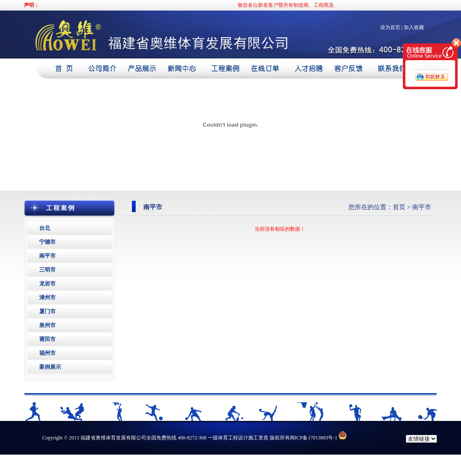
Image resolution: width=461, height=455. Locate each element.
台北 (44, 228)
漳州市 (47, 297)
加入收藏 (414, 27)
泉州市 (47, 325)
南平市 (47, 256)
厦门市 (47, 311)
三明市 (47, 269)
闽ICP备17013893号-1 (314, 438)
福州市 (47, 353)
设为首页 (390, 27)
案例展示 (50, 367)
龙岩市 (47, 283)
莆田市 (47, 339)
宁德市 (47, 242)
